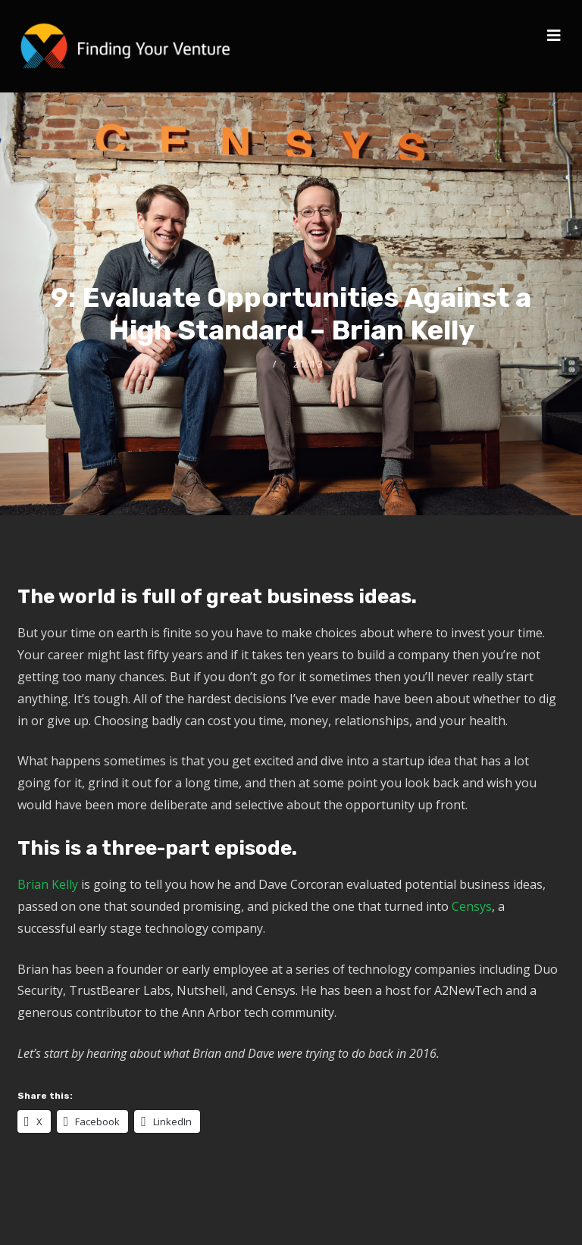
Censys (472, 906)
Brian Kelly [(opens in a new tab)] (47, 884)
